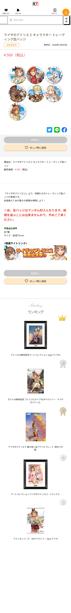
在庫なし (35, 139)
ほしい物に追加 (38, 147)
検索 (66, 20)
